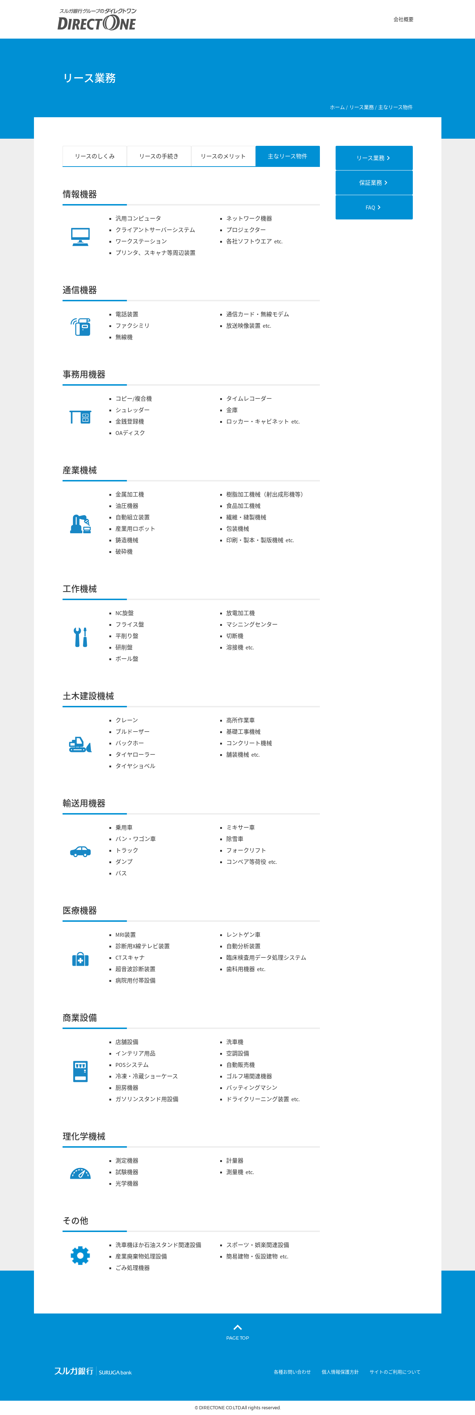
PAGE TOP (237, 1338)
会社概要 (404, 19)
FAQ (370, 207)
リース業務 (370, 158)
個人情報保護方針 (340, 1372)
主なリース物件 (287, 156)
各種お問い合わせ (292, 1372)
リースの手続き (159, 156)
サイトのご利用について (395, 1372)
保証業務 (370, 182)
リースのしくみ (95, 156)
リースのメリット (223, 156)
